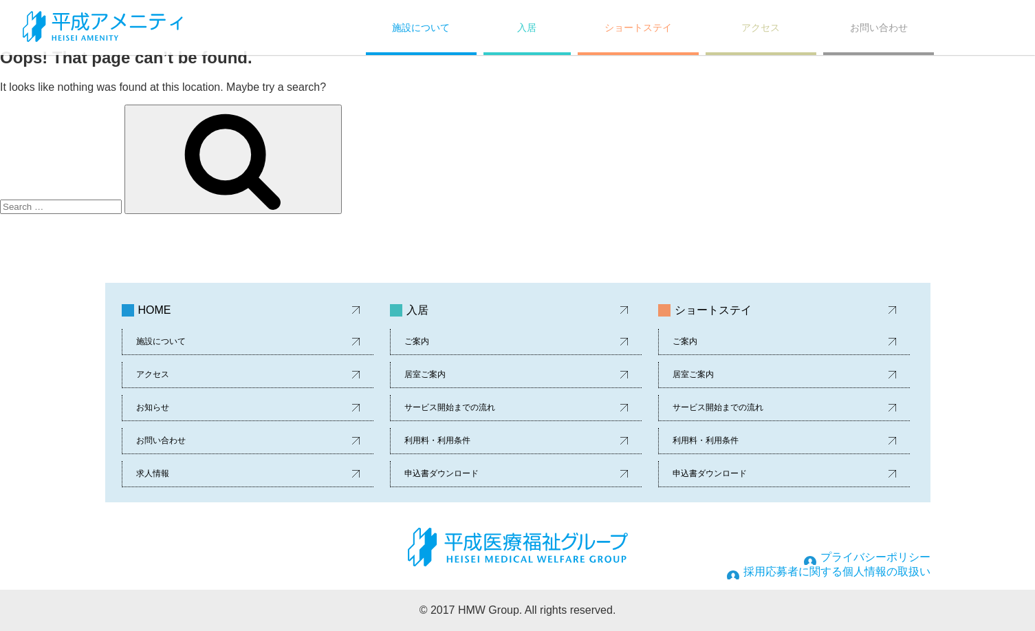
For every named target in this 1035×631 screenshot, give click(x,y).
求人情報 (152, 473)
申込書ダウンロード (441, 473)
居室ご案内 (425, 374)
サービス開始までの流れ (449, 407)
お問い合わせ (879, 27)
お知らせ (152, 407)
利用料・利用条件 (437, 440)
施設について (421, 27)
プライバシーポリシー (875, 557)
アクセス (760, 27)
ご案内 (416, 341)
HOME (154, 310)
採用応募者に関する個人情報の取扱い (836, 571)
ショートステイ (638, 27)
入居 (526, 27)
